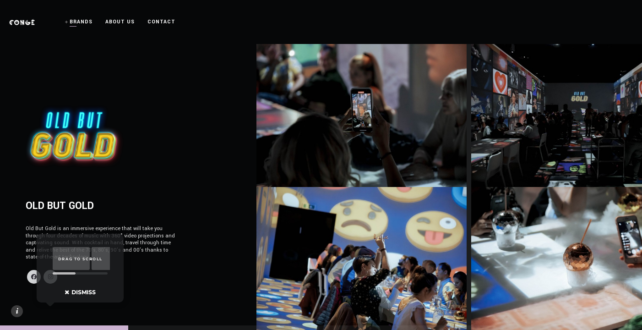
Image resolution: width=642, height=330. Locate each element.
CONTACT (161, 21)
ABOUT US (120, 21)
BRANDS (81, 21)
